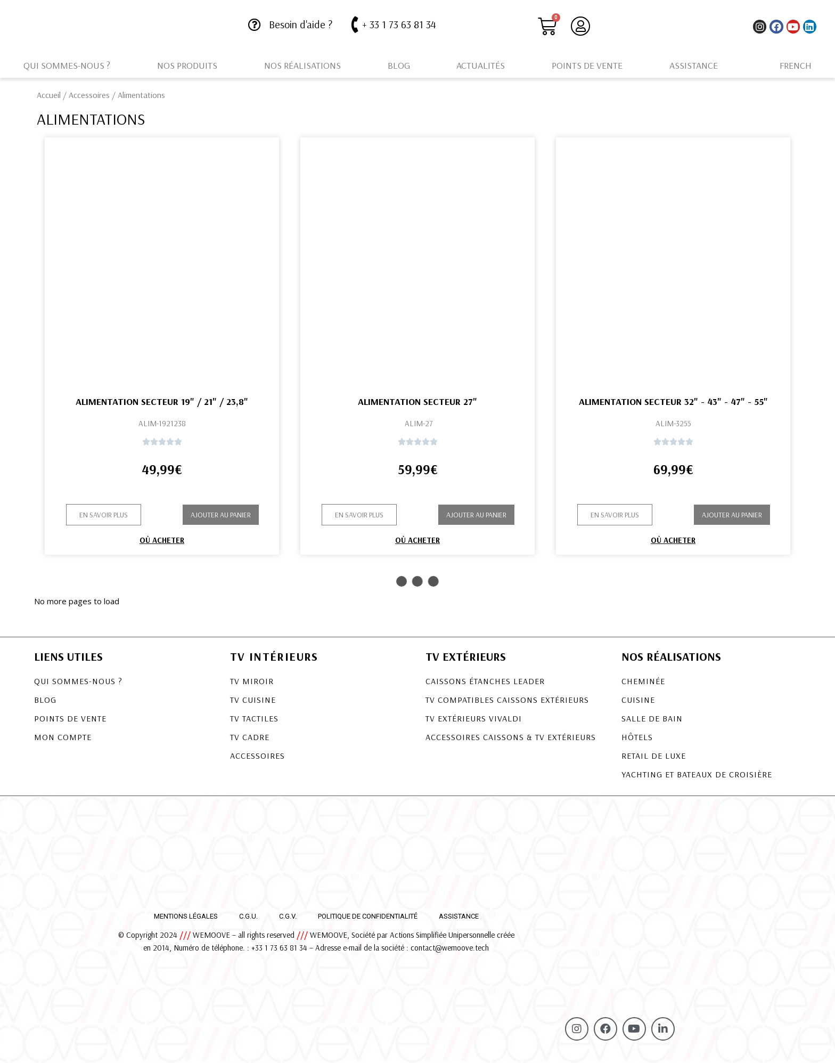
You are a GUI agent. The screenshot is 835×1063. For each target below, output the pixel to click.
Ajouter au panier (221, 515)
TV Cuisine (253, 699)
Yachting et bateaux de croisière (696, 774)
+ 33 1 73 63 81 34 (399, 24)
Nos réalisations (302, 65)
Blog (399, 65)
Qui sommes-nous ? (66, 65)
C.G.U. (248, 916)
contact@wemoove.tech (450, 948)
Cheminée (643, 681)
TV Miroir (252, 681)
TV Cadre (249, 737)
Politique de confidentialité (368, 916)
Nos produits (187, 65)
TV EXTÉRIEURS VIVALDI (473, 718)
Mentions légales (186, 916)
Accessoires (89, 95)
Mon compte (63, 737)
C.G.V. (288, 916)
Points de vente (587, 65)
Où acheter (162, 540)
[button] (103, 514)
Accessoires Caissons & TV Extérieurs (510, 737)
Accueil (49, 95)
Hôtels (637, 737)
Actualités (480, 65)
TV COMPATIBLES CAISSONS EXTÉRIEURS (507, 699)
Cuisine (638, 699)
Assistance (693, 65)
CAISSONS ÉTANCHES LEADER (485, 681)
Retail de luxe (653, 755)
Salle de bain (652, 718)
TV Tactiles (254, 718)
